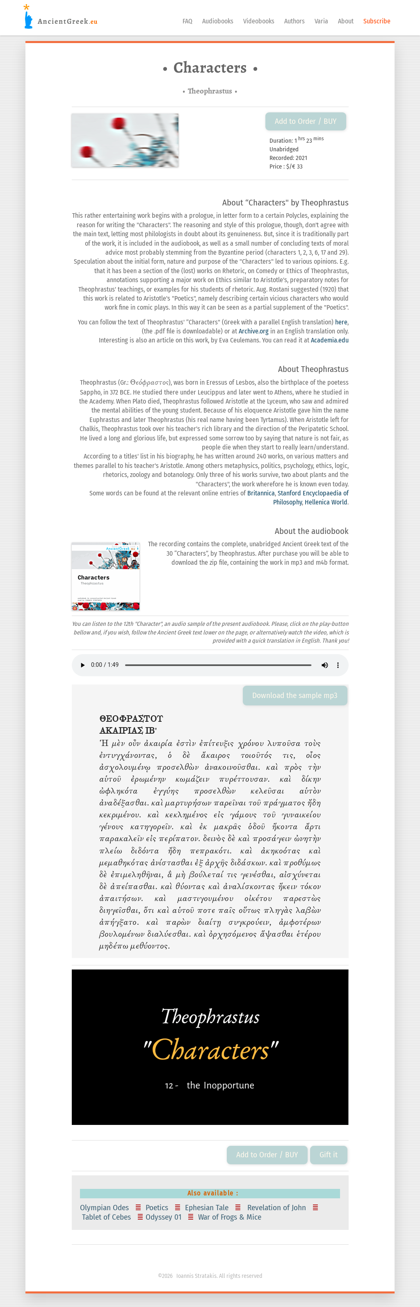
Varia (321, 21)
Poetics (158, 1207)
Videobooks (258, 21)
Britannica (261, 493)
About (346, 21)
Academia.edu (330, 340)
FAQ (187, 21)
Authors (294, 21)
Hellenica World (326, 502)
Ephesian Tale (208, 1207)
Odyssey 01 (165, 1217)
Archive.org (254, 331)
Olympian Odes (106, 1207)
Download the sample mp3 (295, 695)
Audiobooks (217, 21)
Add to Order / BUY (306, 121)
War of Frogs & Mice (230, 1217)
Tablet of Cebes (107, 1217)
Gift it (329, 1154)
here (341, 322)
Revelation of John (276, 1207)
